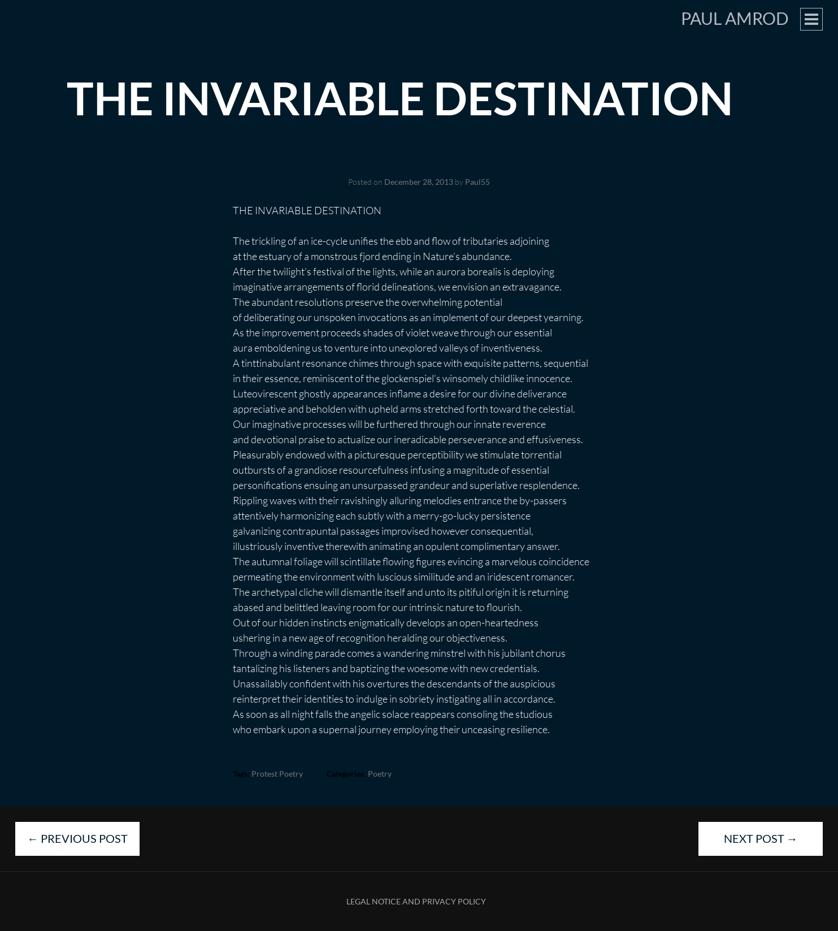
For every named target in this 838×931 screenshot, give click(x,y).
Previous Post (77, 838)
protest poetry (277, 773)
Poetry (380, 773)
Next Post (761, 838)
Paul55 (477, 182)
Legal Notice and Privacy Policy (416, 901)
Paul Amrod (735, 18)
